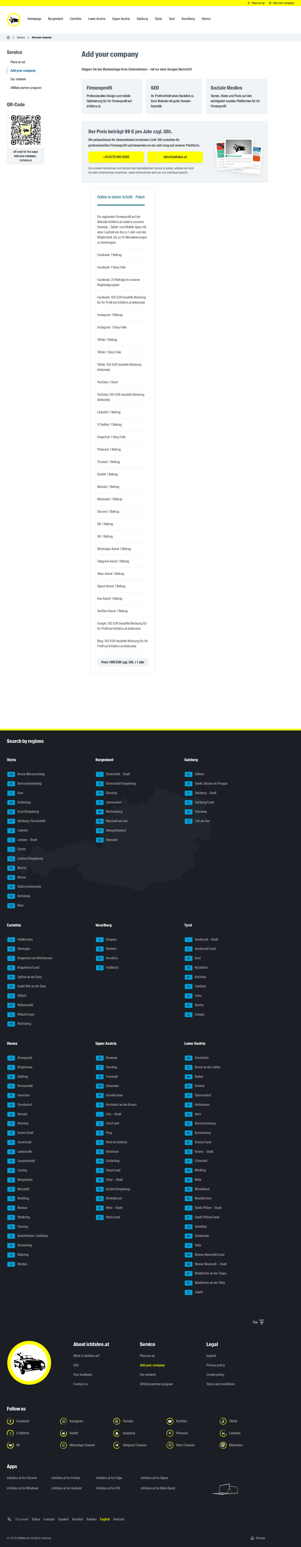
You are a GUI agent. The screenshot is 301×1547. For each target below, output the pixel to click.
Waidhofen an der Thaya (205, 1273)
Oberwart (107, 840)
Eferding (106, 1067)
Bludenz (106, 949)
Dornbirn (107, 958)
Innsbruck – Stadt (201, 939)
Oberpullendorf (111, 830)
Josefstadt (19, 1142)
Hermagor (18, 949)
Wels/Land (108, 1217)
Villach (16, 995)
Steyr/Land (108, 1170)
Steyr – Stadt (109, 1180)
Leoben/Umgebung (25, 858)
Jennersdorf (109, 802)
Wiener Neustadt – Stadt (206, 1264)
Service (21, 37)
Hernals (17, 1114)
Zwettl (194, 1292)
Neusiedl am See (112, 821)
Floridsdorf (19, 1105)
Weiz (15, 905)
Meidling (18, 1198)
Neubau (17, 1208)
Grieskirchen (109, 1095)
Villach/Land (20, 1014)
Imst (193, 958)
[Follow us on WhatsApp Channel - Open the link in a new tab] (84, 1445)
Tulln (193, 1245)
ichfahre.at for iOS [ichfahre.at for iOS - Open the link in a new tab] (108, 1488)
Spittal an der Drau (24, 977)
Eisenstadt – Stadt (113, 774)
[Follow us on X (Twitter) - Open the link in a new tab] (31, 1433)
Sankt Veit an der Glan (26, 986)
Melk (193, 1180)
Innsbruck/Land (200, 949)
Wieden (17, 1264)
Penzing (17, 1226)
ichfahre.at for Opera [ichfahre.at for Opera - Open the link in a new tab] (154, 1478)
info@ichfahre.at (175, 157)
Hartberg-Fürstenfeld (26, 821)
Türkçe (36, 1519)
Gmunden (107, 1086)
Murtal (16, 868)
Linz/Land (107, 1123)
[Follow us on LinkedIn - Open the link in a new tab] (244, 1433)
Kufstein (195, 977)
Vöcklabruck (109, 1198)
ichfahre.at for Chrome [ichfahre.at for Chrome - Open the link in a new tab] (22, 1478)
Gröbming (19, 802)
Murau (16, 877)
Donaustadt (20, 1086)
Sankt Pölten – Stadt (203, 1208)
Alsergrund (19, 1058)
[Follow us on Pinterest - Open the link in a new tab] (190, 1433)
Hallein (194, 774)
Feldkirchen (20, 939)
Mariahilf (18, 1189)
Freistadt (107, 1076)
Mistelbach (197, 1189)
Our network (18, 79)
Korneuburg (198, 1133)
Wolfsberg (19, 1024)
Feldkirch (107, 967)
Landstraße (19, 1151)
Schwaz (194, 1014)
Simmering (19, 1245)
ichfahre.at (23, 1538)
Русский (21, 1519)
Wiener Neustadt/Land (204, 1255)
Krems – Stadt (199, 1151)
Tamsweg (196, 811)
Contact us (80, 1384)
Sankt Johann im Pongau (206, 783)
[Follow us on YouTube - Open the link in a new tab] (190, 1421)
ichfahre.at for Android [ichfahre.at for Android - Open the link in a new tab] (66, 1488)
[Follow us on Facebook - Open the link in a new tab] (31, 1421)
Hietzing (17, 1123)
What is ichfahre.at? (86, 1356)
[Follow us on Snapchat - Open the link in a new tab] (137, 1433)
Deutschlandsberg (24, 783)
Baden (194, 1076)
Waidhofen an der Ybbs (205, 1283)
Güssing (106, 793)
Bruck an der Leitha (202, 1067)
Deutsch (118, 1519)
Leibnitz (17, 830)
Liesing (17, 1170)
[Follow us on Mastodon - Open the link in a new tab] (244, 1445)
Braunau (106, 1058)
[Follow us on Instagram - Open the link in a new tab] (84, 1421)
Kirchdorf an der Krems (116, 1105)
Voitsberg (18, 896)
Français (49, 1519)
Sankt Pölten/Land (202, 1217)
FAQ (76, 1365)
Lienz (193, 995)
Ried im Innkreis (111, 1142)
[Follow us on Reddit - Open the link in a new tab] (84, 1433)
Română (77, 1519)
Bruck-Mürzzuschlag (26, 774)
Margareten (20, 1180)
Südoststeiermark (24, 886)
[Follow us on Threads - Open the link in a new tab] (137, 1421)
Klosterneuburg (200, 1123)
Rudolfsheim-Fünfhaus (27, 1236)
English (105, 1519)
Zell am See (197, 821)
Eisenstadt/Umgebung (116, 783)
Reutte (194, 1005)
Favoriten (18, 1095)
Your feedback (82, 1374)
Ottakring (18, 1217)
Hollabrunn (197, 1105)
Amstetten (197, 1058)
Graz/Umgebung (23, 811)
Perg (104, 1133)
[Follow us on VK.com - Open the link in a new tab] (31, 1445)
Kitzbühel (196, 967)
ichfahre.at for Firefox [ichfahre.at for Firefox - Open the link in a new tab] (65, 1478)
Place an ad (18, 62)
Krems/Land (198, 1142)
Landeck (195, 986)
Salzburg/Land (199, 802)
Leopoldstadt (21, 1161)
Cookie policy (215, 1374)
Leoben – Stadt (22, 840)
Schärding (107, 1161)
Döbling (17, 1076)
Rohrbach (107, 1151)
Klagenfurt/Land (23, 967)
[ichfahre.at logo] (14, 20)
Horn (193, 1114)
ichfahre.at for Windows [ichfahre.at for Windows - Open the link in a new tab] (22, 1488)
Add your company (152, 1365)
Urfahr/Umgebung (113, 1189)
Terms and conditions (220, 1384)
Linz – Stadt (108, 1114)
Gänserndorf (198, 1095)
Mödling (195, 1170)
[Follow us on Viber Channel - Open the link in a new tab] (190, 1445)
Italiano (91, 1519)
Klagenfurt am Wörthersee (29, 958)
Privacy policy (215, 1365)
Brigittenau (19, 1067)
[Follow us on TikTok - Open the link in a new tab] (244, 1421)
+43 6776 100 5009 (116, 157)
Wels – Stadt (109, 1208)
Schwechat (197, 1236)
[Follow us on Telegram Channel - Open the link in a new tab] (137, 1445)
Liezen (16, 849)
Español (63, 1519)
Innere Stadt (20, 1133)
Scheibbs (196, 1226)
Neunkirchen (198, 1198)
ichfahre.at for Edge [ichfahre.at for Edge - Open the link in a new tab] (109, 1478)
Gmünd (194, 1086)
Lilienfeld (196, 1161)
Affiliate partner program (26, 87)
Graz (15, 793)
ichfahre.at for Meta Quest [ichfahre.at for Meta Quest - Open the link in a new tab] (158, 1488)
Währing (18, 1255)
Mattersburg (109, 811)
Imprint (211, 1356)
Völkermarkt (20, 1005)
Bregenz (106, 939)
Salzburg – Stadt (200, 793)
